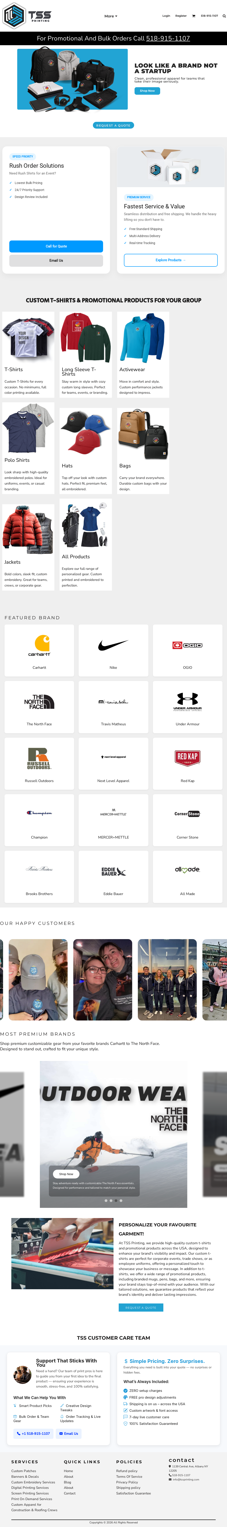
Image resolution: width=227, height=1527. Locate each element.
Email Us (56, 261)
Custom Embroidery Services (33, 1482)
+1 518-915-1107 (33, 1434)
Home (68, 1471)
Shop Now (64, 1174)
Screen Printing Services (30, 1493)
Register (181, 15)
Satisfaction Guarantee (133, 1493)
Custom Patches (23, 1471)
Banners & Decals (25, 1476)
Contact (69, 1493)
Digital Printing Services (30, 1487)
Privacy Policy (127, 1482)
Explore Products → (171, 260)
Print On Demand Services (31, 1499)
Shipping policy (128, 1487)
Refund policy (127, 1471)
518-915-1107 (168, 38)
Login (166, 15)
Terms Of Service (129, 1476)
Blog (67, 1482)
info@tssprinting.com (184, 1479)
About (68, 1476)
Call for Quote (56, 246)
